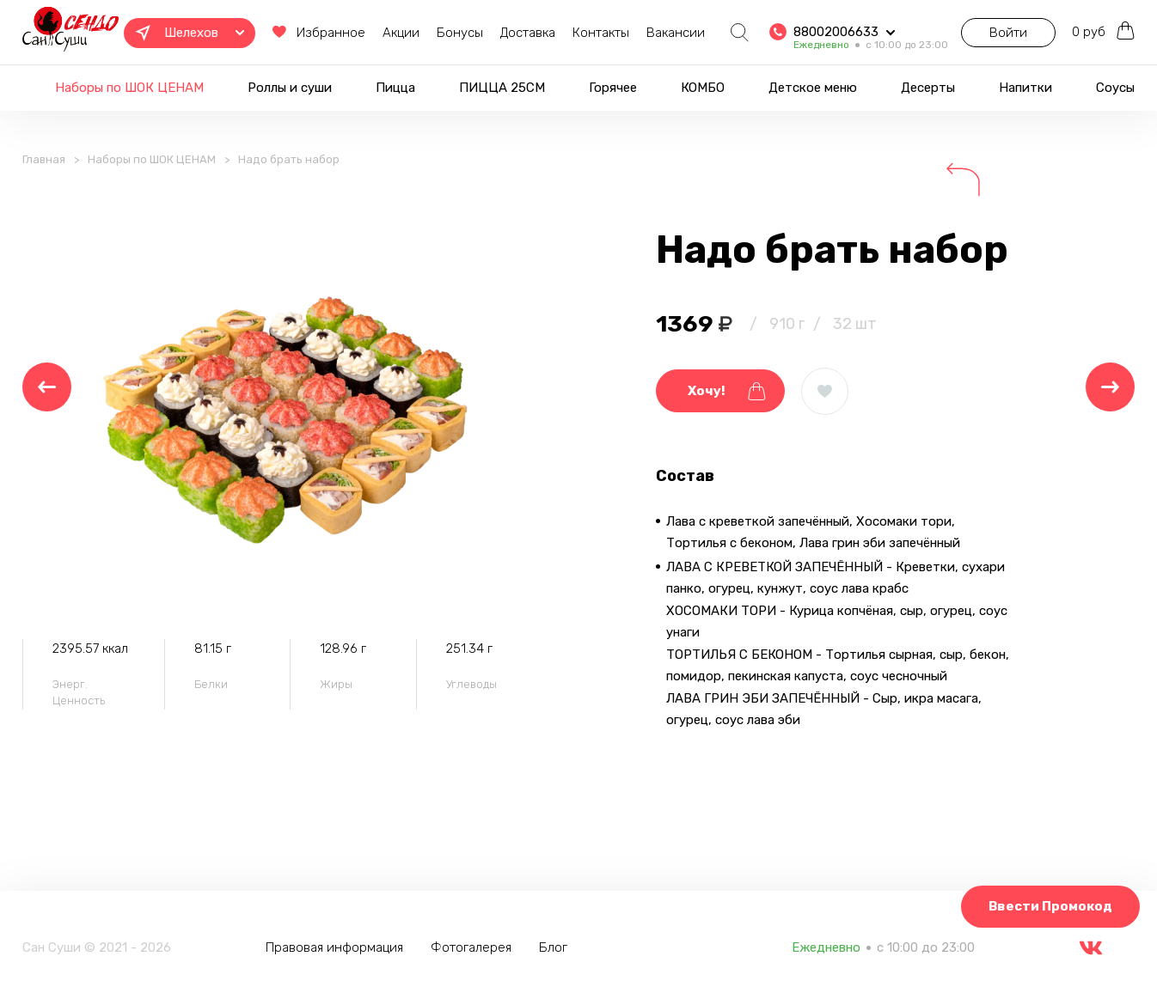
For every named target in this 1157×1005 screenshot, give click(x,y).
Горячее (613, 87)
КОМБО (703, 87)
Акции (386, 32)
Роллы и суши (290, 87)
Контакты (586, 32)
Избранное (300, 33)
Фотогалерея (474, 947)
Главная (43, 168)
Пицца (395, 87)
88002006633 (821, 26)
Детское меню (812, 87)
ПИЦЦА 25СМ (502, 87)
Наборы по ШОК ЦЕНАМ (129, 87)
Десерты (928, 87)
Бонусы (445, 32)
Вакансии (661, 32)
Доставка (513, 32)
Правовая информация (338, 947)
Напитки (1025, 87)
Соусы (1115, 87)
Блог (556, 947)
